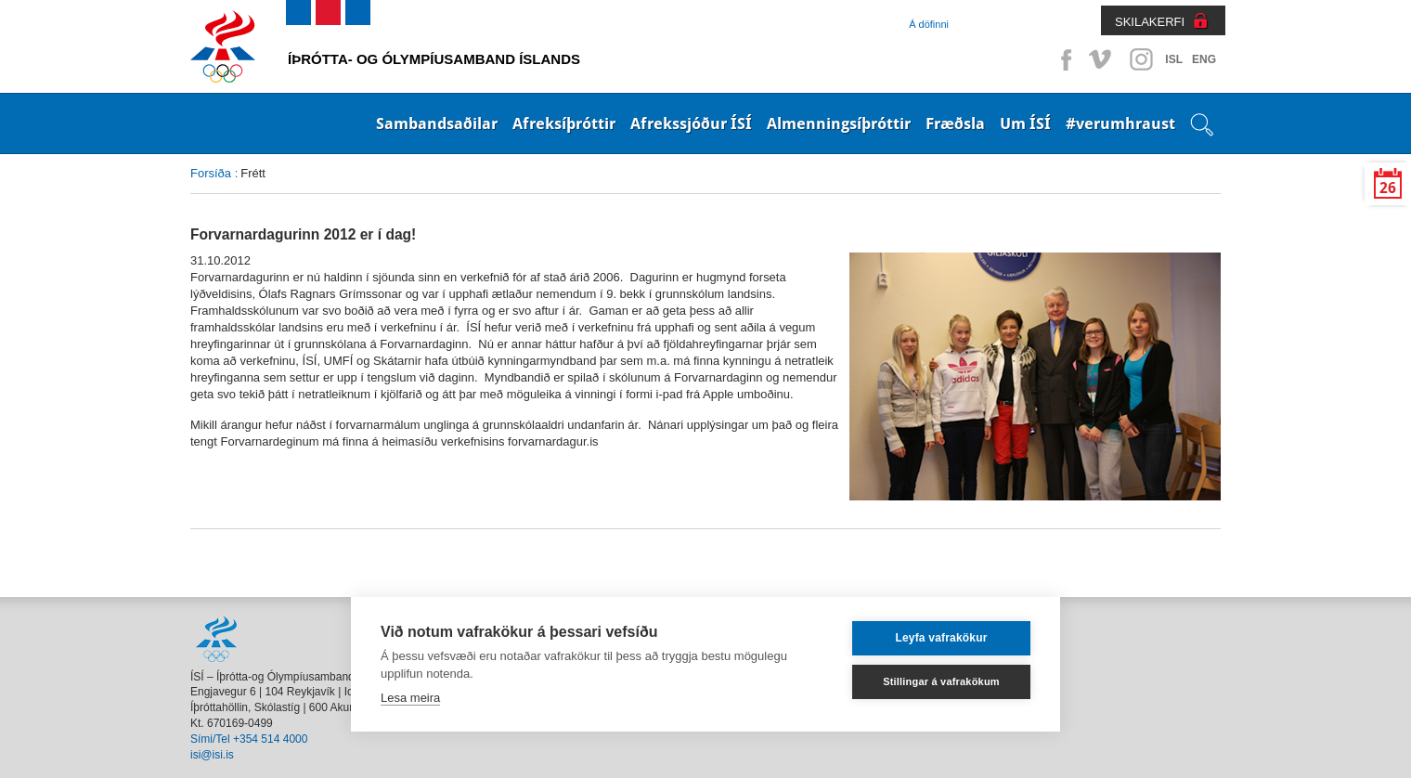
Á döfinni (929, 24)
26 (1387, 188)
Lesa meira (410, 698)
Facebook (1063, 59)
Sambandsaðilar (437, 123)
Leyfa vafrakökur (941, 637)
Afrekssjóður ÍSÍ (691, 123)
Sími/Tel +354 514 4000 (248, 739)
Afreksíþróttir (563, 123)
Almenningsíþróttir (839, 123)
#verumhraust (1120, 123)
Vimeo (1102, 59)
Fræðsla (955, 123)
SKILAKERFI (1149, 22)
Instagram (1141, 59)
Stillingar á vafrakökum (941, 681)
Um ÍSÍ (1025, 123)
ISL (1174, 59)
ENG (1204, 59)
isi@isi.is (212, 754)
